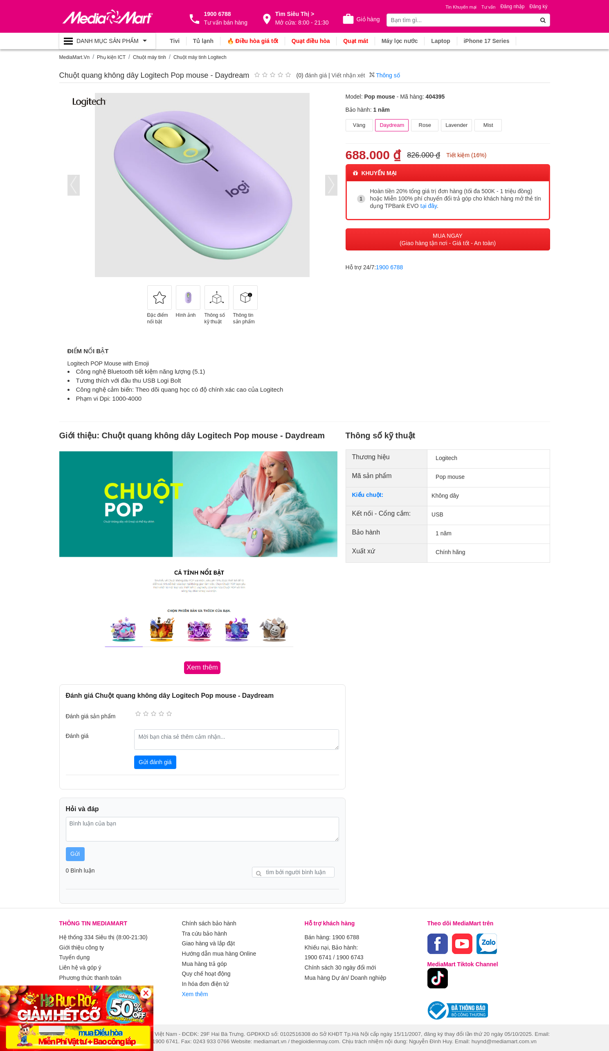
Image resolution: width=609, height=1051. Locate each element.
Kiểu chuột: (368, 495)
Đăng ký (538, 6)
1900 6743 (349, 956)
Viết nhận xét (348, 75)
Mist (488, 125)
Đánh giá (77, 735)
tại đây (428, 206)
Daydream (392, 125)
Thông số (384, 75)
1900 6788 (389, 267)
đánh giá (316, 75)
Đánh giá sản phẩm (91, 716)
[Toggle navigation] (107, 41)
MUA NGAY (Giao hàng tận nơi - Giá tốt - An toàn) (448, 239)
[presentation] (73, 185)
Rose (425, 125)
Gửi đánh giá (155, 761)
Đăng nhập (512, 6)
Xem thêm (195, 991)
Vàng (359, 125)
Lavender (456, 125)
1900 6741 (318, 956)
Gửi (75, 853)
